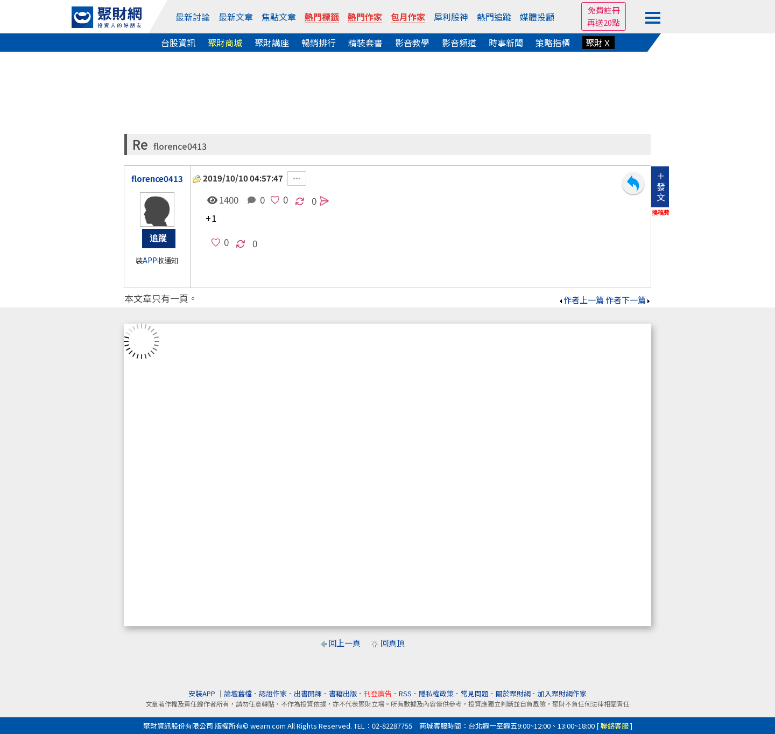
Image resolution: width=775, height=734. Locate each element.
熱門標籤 (322, 16)
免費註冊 (604, 10)
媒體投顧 (537, 16)
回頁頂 (393, 642)
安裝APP (202, 693)
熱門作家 (365, 16)
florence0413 (180, 146)
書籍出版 (343, 693)
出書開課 (308, 693)
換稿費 (661, 212)
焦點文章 (279, 16)
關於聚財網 (513, 693)
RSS (405, 693)
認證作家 (273, 693)
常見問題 (475, 693)
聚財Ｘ (598, 42)
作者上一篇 (581, 299)
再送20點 (603, 22)
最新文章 (236, 16)
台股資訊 (178, 42)
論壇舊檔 (238, 693)
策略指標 (553, 42)
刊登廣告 (378, 693)
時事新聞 (506, 42)
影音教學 (412, 42)
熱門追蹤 (494, 16)
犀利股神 (451, 16)
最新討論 (192, 16)
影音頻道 (459, 42)
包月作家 (408, 16)
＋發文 (661, 186)
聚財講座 (272, 42)
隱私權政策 (436, 693)
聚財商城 (225, 42)
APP (150, 260)
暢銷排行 (318, 42)
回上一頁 (344, 642)
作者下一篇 (628, 299)
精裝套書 (365, 42)
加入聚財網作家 (562, 693)
